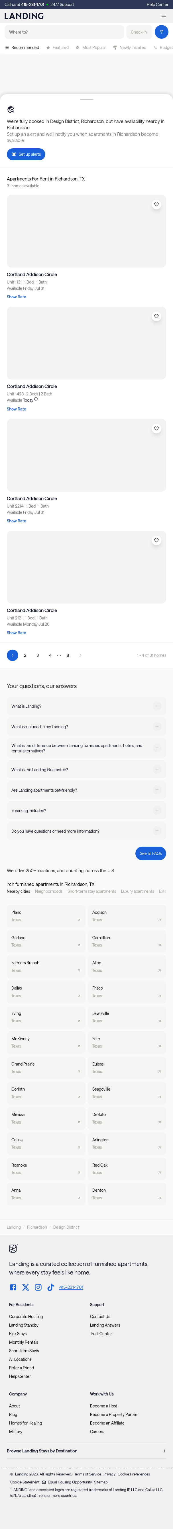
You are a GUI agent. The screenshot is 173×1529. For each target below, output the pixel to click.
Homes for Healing (25, 1423)
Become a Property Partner (114, 1415)
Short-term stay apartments (92, 891)
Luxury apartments (137, 891)
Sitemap (101, 1482)
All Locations (20, 1359)
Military (15, 1432)
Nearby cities (18, 891)
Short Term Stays (24, 1351)
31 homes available (23, 185)
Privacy (109, 1474)
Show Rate (16, 296)
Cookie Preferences (134, 1474)
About (14, 1406)
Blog (13, 1415)
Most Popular (91, 47)
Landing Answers (105, 1325)
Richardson (37, 1227)
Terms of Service (87, 1474)
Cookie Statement (24, 1482)
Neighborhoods (48, 891)
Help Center (157, 4)
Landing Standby (23, 1325)
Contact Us (100, 1317)
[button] (139, 32)
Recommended (22, 47)
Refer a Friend (21, 1368)
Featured (57, 47)
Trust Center (101, 1334)
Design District (66, 1227)
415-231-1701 (32, 4)
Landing (14, 1227)
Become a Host (103, 1406)
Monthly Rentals (23, 1342)
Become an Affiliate (107, 1423)
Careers (97, 1432)
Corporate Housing (26, 1317)
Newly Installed (129, 47)
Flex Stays (18, 1334)
